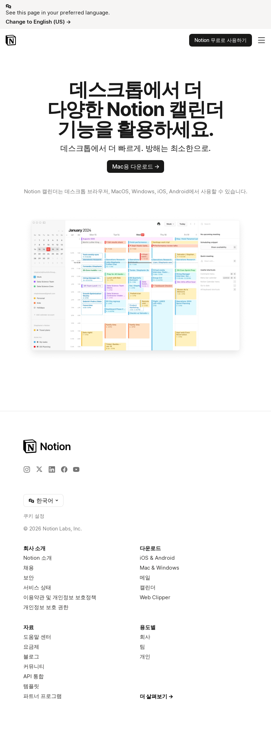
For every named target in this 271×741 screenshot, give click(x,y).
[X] (39, 469)
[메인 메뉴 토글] (261, 40)
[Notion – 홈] (11, 40)
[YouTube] (76, 469)
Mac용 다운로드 (135, 166)
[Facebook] (64, 469)
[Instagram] (26, 469)
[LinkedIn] (52, 469)
